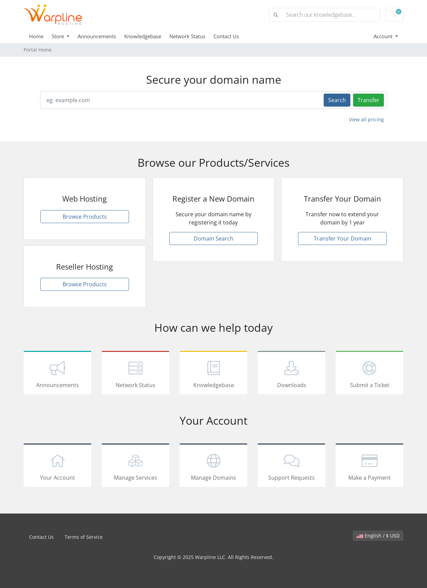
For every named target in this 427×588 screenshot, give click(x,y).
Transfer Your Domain (342, 238)
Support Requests (291, 466)
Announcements (97, 36)
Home (36, 36)
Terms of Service (84, 537)
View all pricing (366, 119)
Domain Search (213, 238)
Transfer (368, 100)
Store (58, 36)
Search (337, 100)
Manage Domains (213, 466)
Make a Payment (369, 466)
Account (384, 36)
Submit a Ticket (369, 374)
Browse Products (85, 216)
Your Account (57, 466)
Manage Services (135, 466)
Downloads (291, 374)
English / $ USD (378, 535)
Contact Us (226, 36)
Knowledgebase (142, 36)
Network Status (187, 36)
